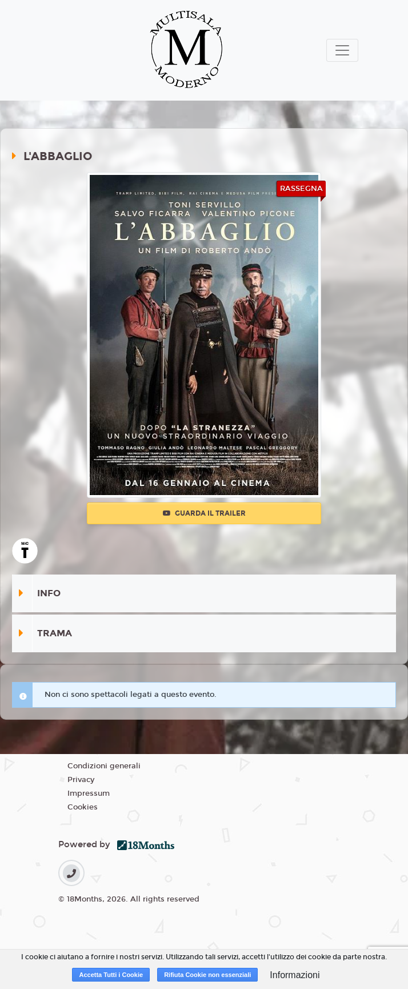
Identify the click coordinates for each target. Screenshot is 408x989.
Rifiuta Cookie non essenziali (207, 974)
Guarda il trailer (204, 513)
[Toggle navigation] (342, 50)
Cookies (82, 807)
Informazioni (294, 975)
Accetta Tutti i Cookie (111, 974)
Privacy (80, 779)
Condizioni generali (104, 766)
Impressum (88, 793)
